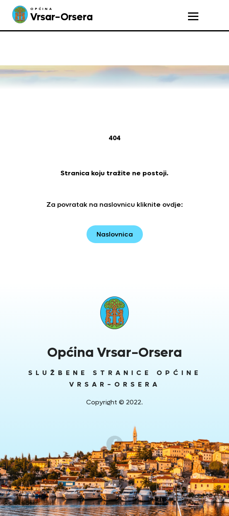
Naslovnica (114, 234)
